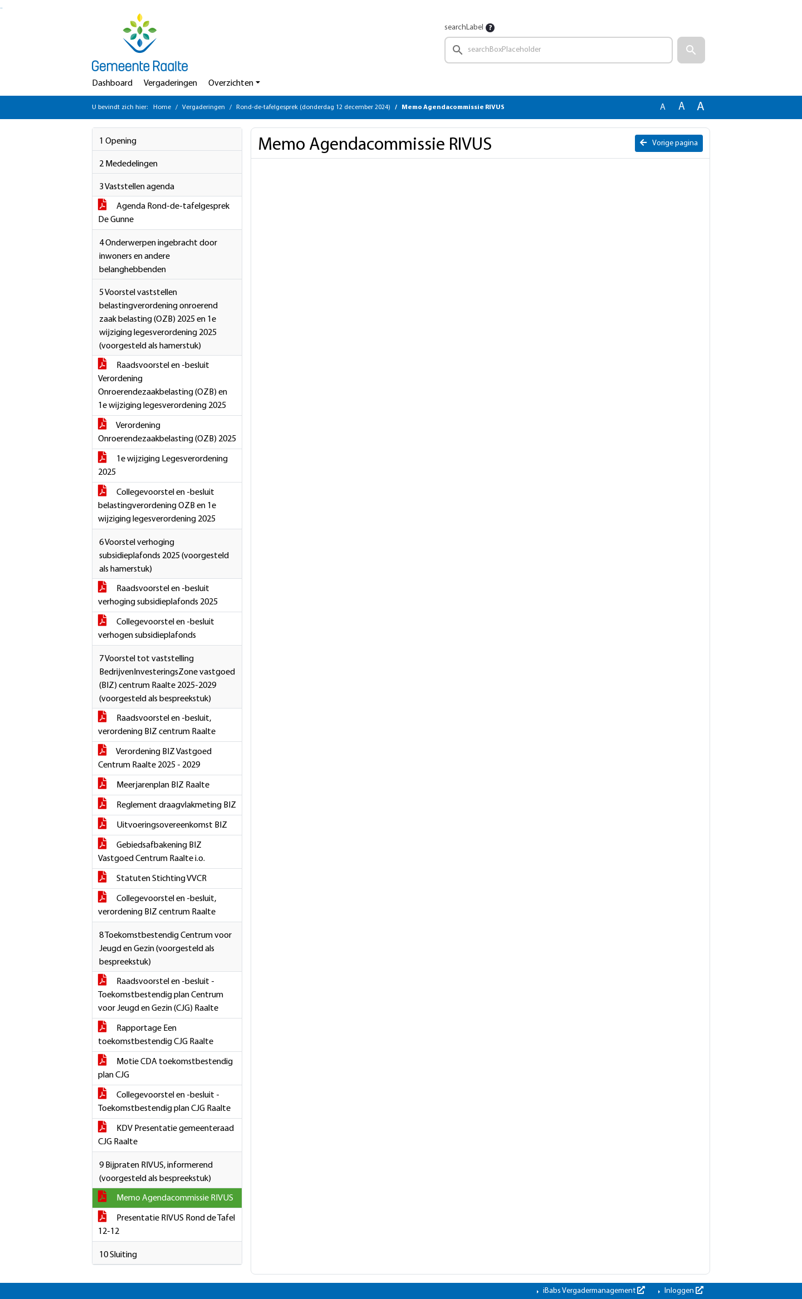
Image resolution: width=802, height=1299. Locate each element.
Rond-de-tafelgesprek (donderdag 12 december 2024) (313, 107)
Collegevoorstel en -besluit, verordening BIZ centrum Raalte (157, 905)
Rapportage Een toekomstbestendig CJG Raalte (155, 1035)
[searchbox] (558, 50)
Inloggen (683, 1290)
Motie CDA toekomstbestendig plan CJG (165, 1068)
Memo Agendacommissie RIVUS (165, 1198)
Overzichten (230, 83)
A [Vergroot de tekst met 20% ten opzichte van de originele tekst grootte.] (681, 107)
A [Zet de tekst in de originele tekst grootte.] (663, 107)
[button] (691, 50)
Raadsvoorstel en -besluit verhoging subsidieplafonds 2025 (158, 595)
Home (162, 107)
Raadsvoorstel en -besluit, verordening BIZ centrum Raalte (157, 725)
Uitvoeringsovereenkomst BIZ (162, 825)
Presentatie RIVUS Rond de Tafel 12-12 (166, 1225)
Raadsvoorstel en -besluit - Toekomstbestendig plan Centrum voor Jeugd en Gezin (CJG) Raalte (160, 995)
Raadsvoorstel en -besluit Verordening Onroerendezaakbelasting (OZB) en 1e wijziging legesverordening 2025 (162, 385)
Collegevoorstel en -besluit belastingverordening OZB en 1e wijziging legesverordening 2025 (157, 506)
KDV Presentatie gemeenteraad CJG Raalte (166, 1135)
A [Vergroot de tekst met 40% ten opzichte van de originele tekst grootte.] (701, 107)
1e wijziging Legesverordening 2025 (163, 466)
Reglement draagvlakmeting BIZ (167, 805)
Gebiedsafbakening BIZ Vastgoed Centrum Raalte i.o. (151, 852)
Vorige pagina (669, 143)
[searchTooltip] (490, 27)
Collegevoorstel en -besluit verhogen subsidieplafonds (156, 629)
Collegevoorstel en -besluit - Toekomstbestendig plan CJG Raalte (164, 1102)
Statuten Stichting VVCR (152, 878)
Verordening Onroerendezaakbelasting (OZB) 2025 (167, 432)
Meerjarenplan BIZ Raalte (153, 785)
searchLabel (463, 27)
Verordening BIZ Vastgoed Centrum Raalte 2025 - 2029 (155, 758)
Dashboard (112, 83)
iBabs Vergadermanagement (593, 1290)
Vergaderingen (170, 83)
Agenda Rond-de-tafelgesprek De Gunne (163, 213)
